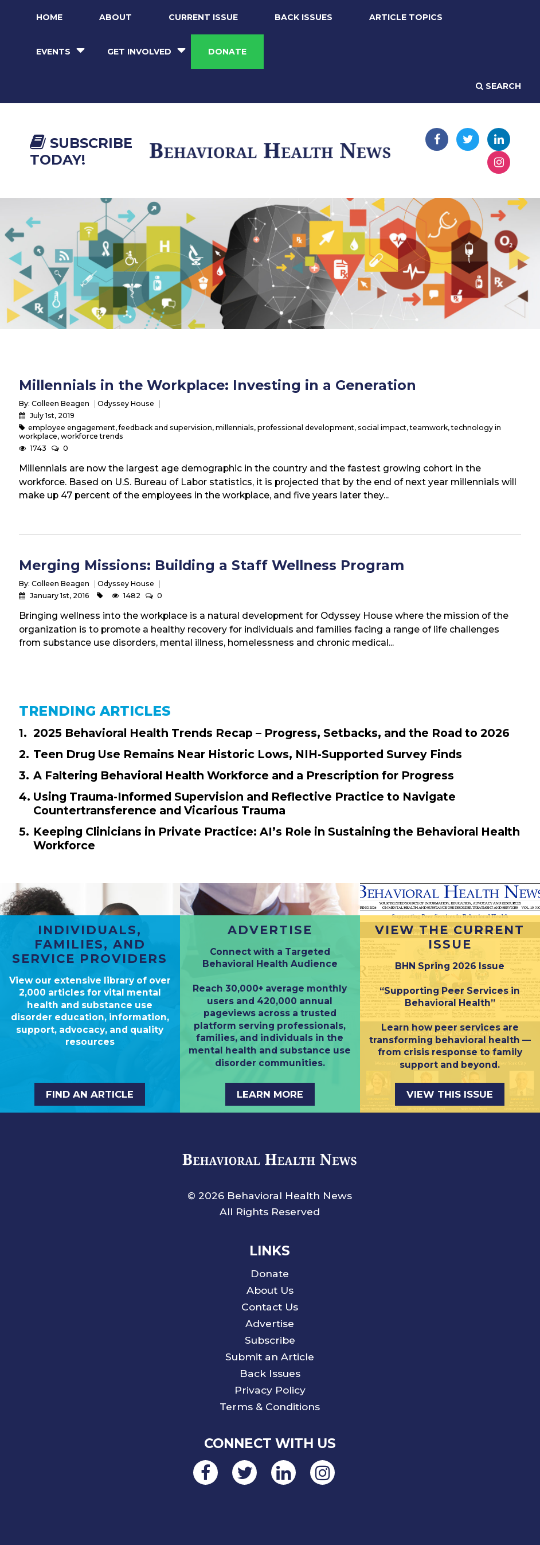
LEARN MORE (270, 1094)
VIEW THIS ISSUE (449, 1094)
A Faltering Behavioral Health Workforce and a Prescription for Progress (243, 775)
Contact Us (269, 1307)
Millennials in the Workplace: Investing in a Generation (217, 385)
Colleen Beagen (60, 403)
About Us (270, 1290)
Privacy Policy (270, 1390)
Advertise (269, 1323)
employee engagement (71, 427)
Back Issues (303, 17)
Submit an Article (269, 1357)
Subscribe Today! (81, 151)
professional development (305, 427)
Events (53, 51)
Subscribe (270, 1340)
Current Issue (203, 17)
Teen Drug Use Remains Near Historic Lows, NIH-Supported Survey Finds (247, 754)
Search (498, 86)
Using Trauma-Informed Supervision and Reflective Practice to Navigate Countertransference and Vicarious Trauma (244, 803)
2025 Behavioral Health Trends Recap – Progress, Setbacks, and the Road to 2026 (271, 733)
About (115, 17)
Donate (227, 51)
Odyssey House (125, 403)
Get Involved (139, 51)
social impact (382, 427)
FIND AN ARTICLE (90, 1094)
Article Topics (406, 17)
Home (49, 17)
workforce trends (92, 436)
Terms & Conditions (270, 1406)
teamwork (429, 427)
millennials (235, 427)
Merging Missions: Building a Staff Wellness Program (211, 565)
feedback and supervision (165, 427)
